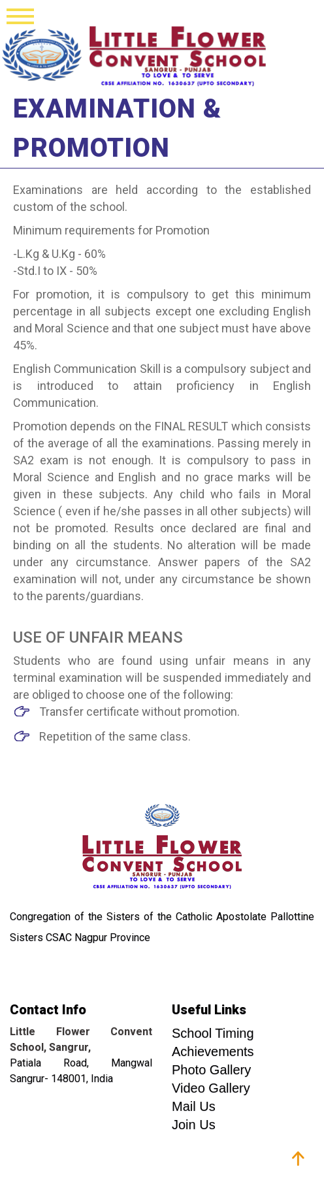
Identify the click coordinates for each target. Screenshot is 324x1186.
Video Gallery (211, 1088)
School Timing (213, 1033)
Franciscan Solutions (261, 1166)
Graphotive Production (114, 1166)
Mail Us (194, 1106)
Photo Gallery (211, 1070)
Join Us (194, 1124)
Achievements (213, 1051)
